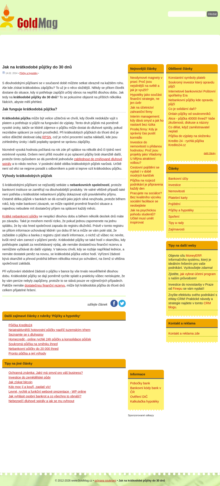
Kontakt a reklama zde (184, 333)
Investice (174, 185)
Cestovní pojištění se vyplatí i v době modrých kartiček (144, 171)
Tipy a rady (176, 223)
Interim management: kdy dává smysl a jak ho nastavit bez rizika (147, 120)
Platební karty (178, 197)
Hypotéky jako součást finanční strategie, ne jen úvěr (146, 99)
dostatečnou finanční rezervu (45, 285)
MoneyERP (193, 255)
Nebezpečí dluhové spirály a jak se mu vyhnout (41, 401)
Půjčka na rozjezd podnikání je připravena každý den (146, 184)
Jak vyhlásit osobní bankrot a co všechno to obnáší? (45, 396)
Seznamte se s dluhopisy (26, 334)
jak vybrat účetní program (198, 274)
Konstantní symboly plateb (186, 77)
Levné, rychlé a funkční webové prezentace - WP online (47, 391)
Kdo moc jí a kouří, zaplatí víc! (30, 387)
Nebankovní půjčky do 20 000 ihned (34, 348)
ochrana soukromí (105, 480)
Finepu (177, 288)
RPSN (46, 137)
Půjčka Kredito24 (20, 325)
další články (210, 153)
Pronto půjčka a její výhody (27, 353)
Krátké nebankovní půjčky (20, 216)
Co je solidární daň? (182, 109)
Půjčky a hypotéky (29, 73)
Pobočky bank (140, 383)
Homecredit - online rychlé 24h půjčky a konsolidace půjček (50, 339)
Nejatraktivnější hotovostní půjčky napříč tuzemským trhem (49, 330)
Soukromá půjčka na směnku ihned (33, 344)
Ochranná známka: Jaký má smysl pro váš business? (46, 372)
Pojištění (174, 204)
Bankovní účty (178, 178)
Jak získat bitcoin (21, 382)
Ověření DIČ (139, 396)
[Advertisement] (110, 49)
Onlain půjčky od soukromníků (189, 114)
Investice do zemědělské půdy (30, 377)
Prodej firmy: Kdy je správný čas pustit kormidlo (143, 133)
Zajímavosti (176, 229)
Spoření (173, 216)
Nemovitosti (176, 191)
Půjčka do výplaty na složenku (189, 136)
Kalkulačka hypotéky (144, 401)
